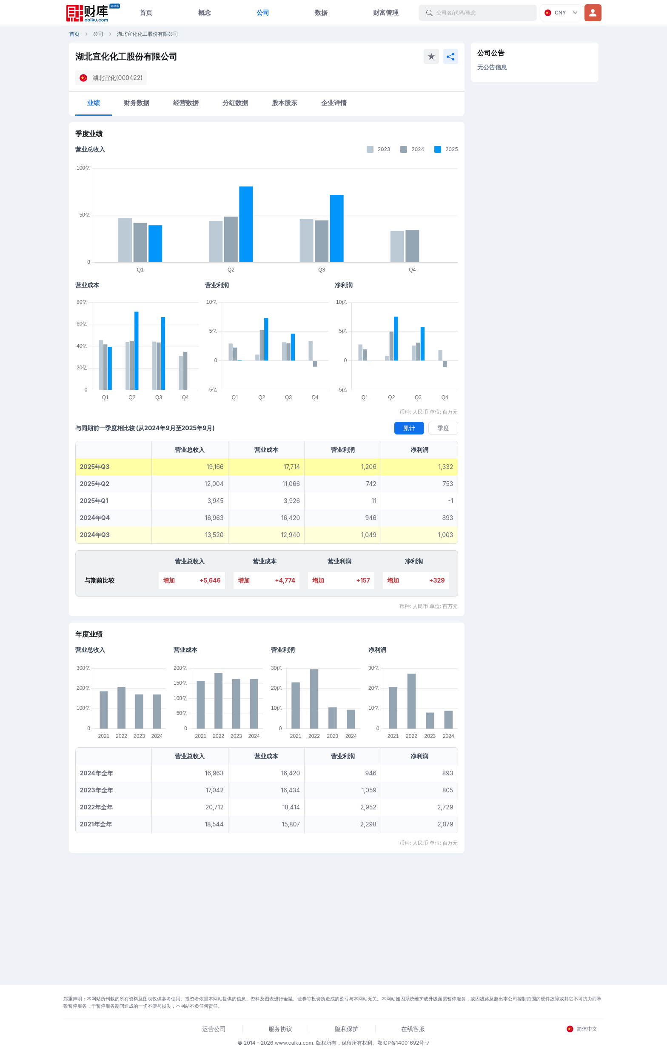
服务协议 (280, 1028)
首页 (146, 13)
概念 (204, 13)
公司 (263, 13)
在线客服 (413, 1028)
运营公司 (214, 1028)
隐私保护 (347, 1028)
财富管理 (386, 13)
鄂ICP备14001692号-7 (403, 1043)
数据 (321, 13)
